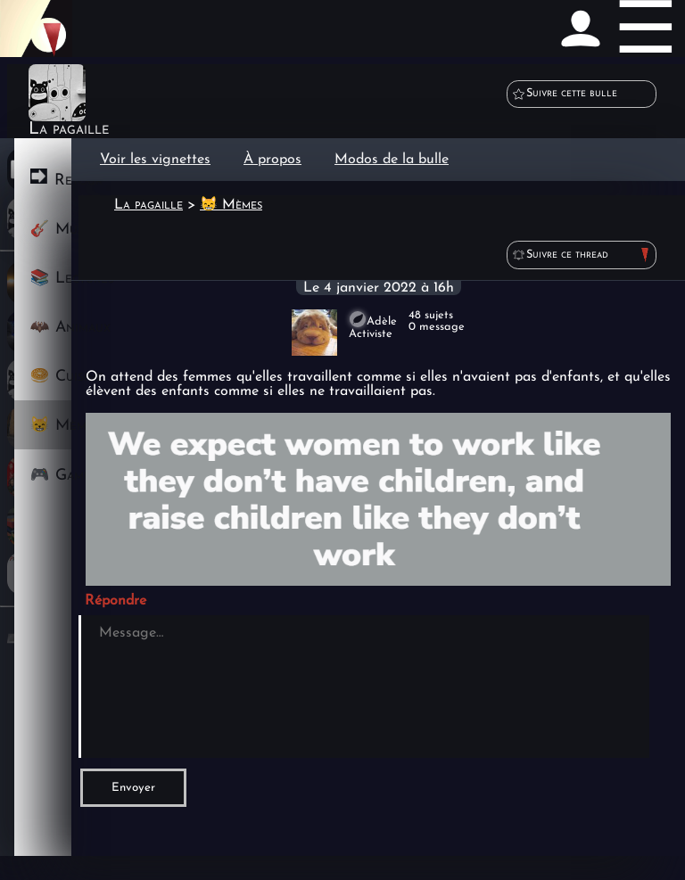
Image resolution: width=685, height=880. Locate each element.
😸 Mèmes (231, 205)
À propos (272, 159)
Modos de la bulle (391, 159)
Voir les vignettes (155, 159)
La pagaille (148, 205)
